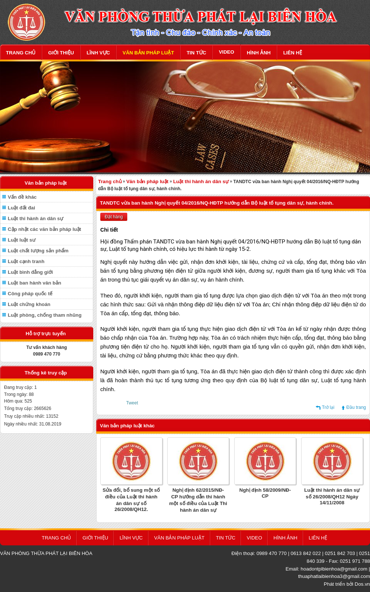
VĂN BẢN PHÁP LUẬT (148, 53)
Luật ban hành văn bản (34, 283)
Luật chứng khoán (29, 304)
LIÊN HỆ (292, 53)
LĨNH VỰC (98, 53)
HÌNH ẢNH (259, 53)
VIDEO (226, 52)
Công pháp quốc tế (30, 293)
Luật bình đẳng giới (30, 272)
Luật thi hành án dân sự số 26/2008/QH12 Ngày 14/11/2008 (332, 496)
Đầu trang (356, 407)
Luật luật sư (22, 240)
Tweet (132, 403)
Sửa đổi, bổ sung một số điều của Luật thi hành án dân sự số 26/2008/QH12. (131, 499)
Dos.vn (362, 584)
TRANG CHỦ (21, 53)
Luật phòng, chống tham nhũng (44, 315)
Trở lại (328, 407)
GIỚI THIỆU (61, 53)
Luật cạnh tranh (26, 261)
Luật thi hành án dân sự (35, 218)
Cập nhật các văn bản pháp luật (44, 229)
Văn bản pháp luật (147, 181)
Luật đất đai (21, 208)
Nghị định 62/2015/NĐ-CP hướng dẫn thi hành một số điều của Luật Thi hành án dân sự (198, 500)
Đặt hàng (114, 216)
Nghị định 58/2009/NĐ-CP (265, 493)
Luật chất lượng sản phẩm (38, 250)
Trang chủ (110, 181)
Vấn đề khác (22, 197)
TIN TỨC (196, 53)
